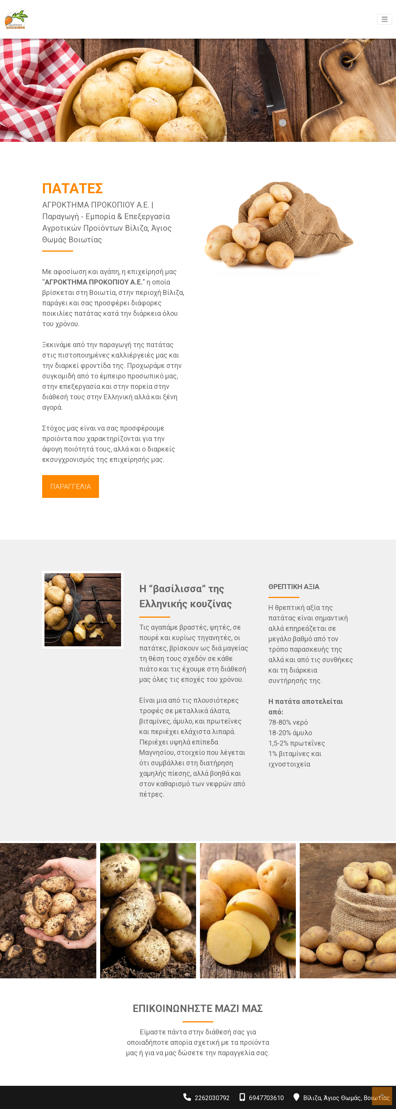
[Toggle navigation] (384, 19)
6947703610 (266, 1098)
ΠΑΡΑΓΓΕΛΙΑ (70, 486)
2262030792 (212, 1098)
